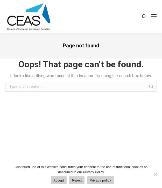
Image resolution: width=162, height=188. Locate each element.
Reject (77, 180)
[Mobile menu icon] (154, 16)
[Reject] (155, 174)
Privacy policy (100, 180)
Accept (58, 180)
